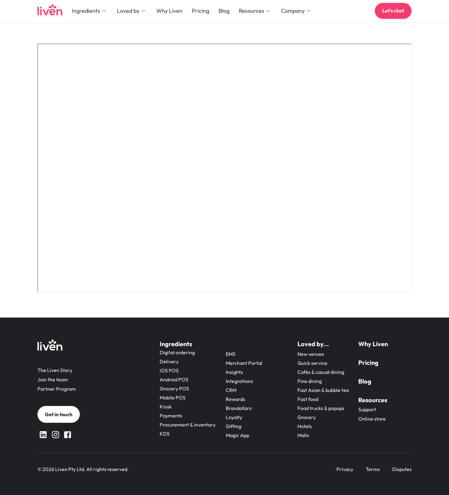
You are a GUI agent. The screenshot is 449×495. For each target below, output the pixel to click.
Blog (364, 381)
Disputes (402, 469)
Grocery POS (174, 388)
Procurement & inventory (187, 425)
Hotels (304, 426)
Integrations (239, 381)
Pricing (368, 362)
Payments (171, 415)
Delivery (169, 361)
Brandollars (239, 408)
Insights (234, 372)
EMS (230, 354)
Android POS (174, 379)
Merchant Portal (244, 363)
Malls (303, 435)
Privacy (344, 469)
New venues (310, 354)
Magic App (237, 435)
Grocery (306, 417)
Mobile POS (173, 397)
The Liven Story (54, 370)
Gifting (233, 426)
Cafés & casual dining (320, 372)
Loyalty (234, 417)
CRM (231, 390)
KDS (165, 434)
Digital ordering (177, 352)
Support (367, 409)
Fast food (307, 399)
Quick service (312, 363)
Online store (372, 419)
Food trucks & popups (320, 408)
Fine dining (309, 381)
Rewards (235, 399)
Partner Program (56, 389)
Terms (373, 469)
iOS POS (169, 370)
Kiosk (166, 406)
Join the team (52, 379)
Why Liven (373, 344)
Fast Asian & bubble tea (323, 390)
